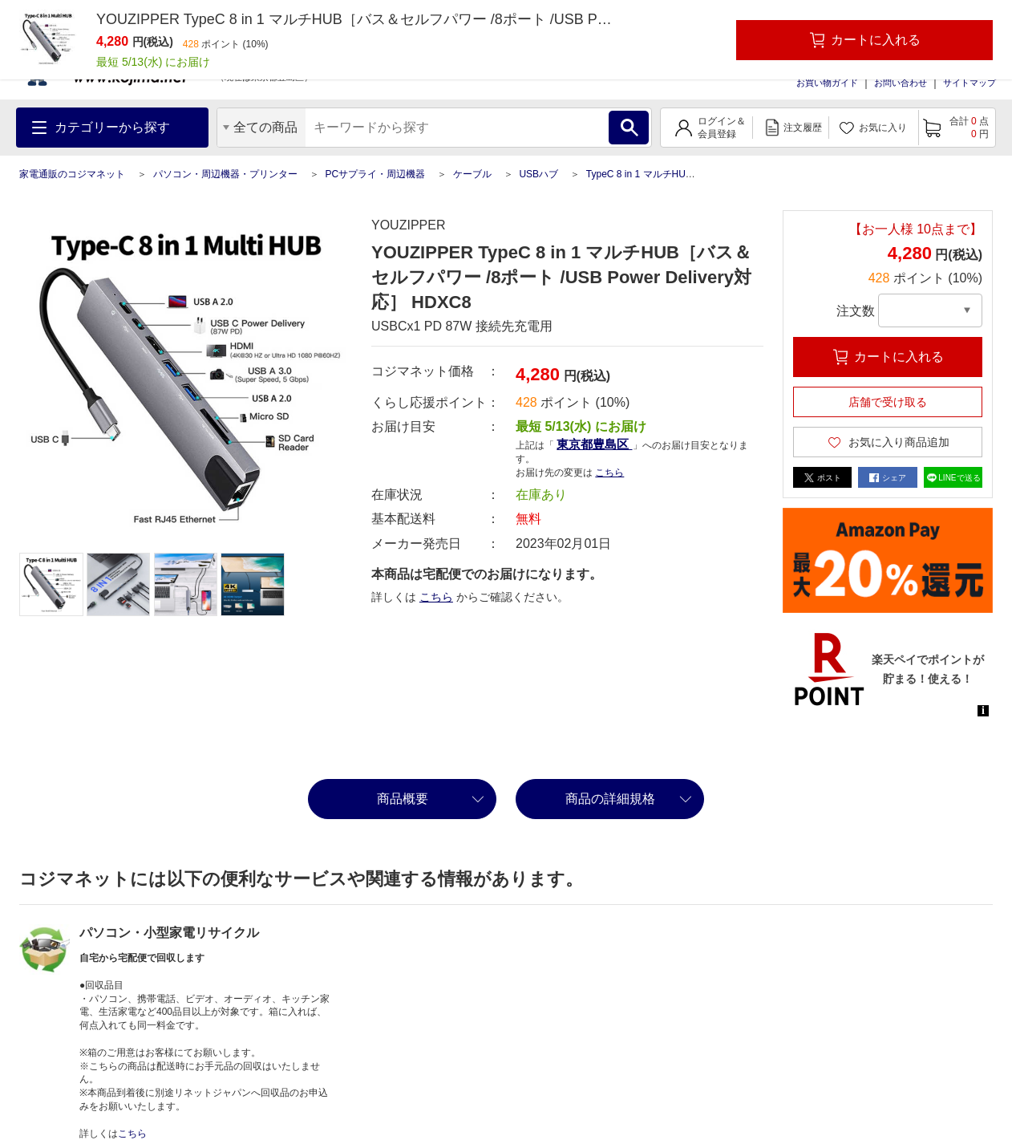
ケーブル (472, 174)
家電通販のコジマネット (72, 174)
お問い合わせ (900, 82)
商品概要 (402, 798)
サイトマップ (969, 82)
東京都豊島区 (594, 444)
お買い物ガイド (827, 82)
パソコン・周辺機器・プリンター (225, 174)
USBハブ (538, 174)
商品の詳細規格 (610, 798)
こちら (609, 472)
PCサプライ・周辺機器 (375, 174)
